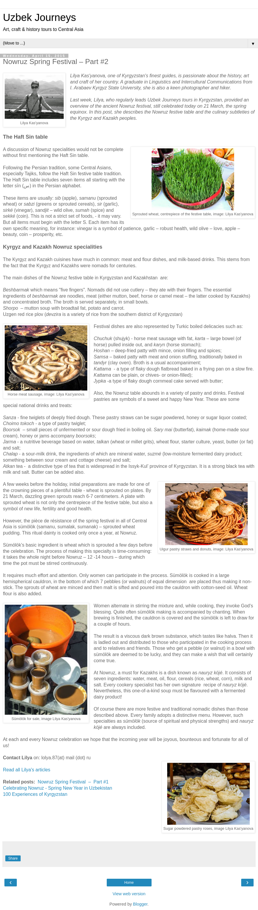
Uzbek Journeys (39, 17)
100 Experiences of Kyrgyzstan (35, 794)
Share (13, 858)
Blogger (140, 904)
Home (129, 883)
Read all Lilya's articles (26, 769)
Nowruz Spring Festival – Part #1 (73, 781)
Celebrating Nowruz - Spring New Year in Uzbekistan (57, 788)
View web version (129, 893)
